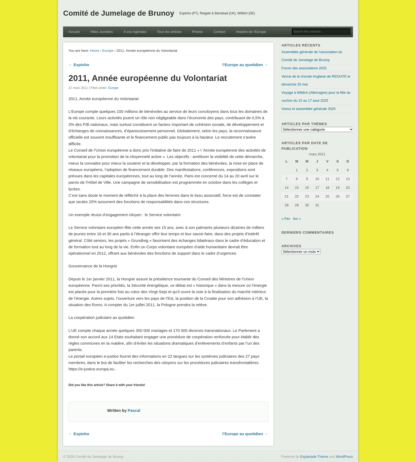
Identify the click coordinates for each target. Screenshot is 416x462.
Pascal (134, 410)
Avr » (297, 219)
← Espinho (78, 64)
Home (94, 51)
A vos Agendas (135, 32)
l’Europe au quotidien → (245, 64)
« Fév (285, 219)
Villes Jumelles (101, 32)
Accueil (74, 32)
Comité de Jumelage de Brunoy (118, 13)
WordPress (344, 457)
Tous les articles (169, 32)
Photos (197, 32)
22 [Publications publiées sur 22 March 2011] (296, 196)
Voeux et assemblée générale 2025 (308, 109)
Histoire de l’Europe (251, 32)
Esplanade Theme (314, 457)
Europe (107, 51)
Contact (220, 32)
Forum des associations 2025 (304, 68)
